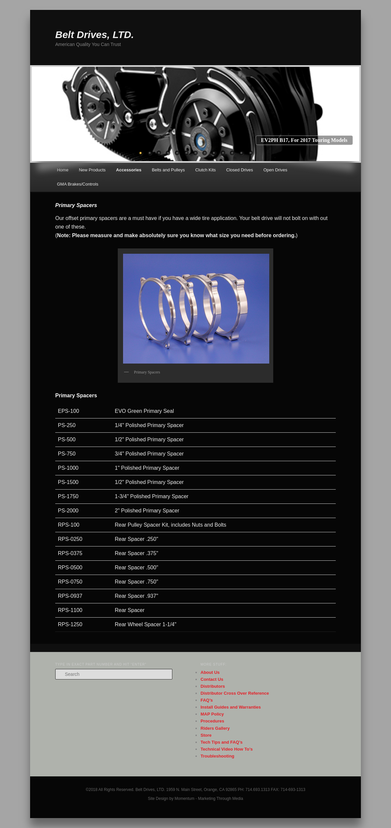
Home (62, 169)
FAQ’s (206, 700)
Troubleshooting (217, 756)
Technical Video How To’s (226, 749)
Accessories (129, 169)
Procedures (212, 721)
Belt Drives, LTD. (94, 34)
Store (205, 735)
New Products (92, 169)
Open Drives (275, 169)
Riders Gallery (215, 728)
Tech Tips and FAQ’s (221, 742)
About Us (210, 672)
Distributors (212, 686)
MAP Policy (212, 714)
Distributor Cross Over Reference (234, 693)
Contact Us (211, 679)
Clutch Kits (205, 169)
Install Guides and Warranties (230, 707)
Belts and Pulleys (168, 169)
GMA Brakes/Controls (77, 184)
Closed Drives (239, 169)
